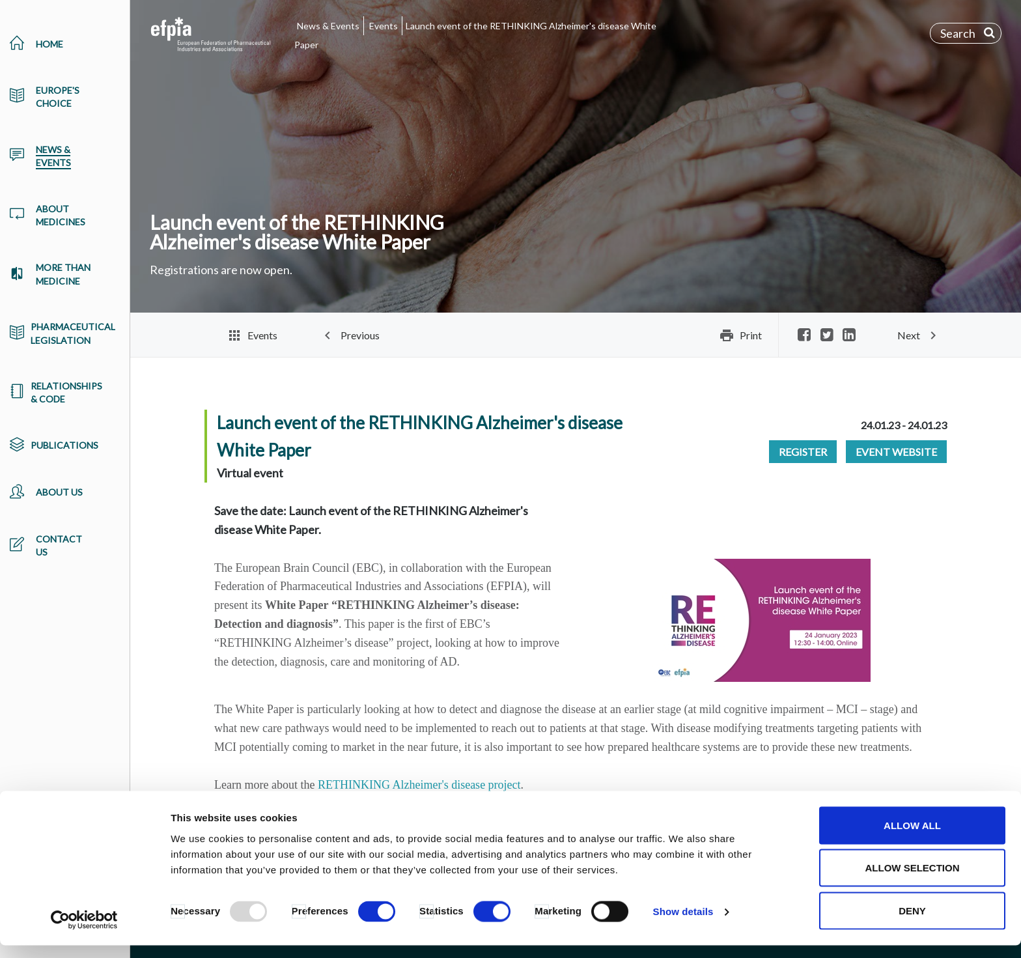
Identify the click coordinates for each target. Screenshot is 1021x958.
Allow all (912, 837)
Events (383, 25)
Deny (912, 923)
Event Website (896, 451)
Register (803, 451)
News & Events (328, 25)
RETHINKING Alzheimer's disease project (419, 784)
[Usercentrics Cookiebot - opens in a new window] (84, 932)
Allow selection (912, 880)
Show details (683, 924)
